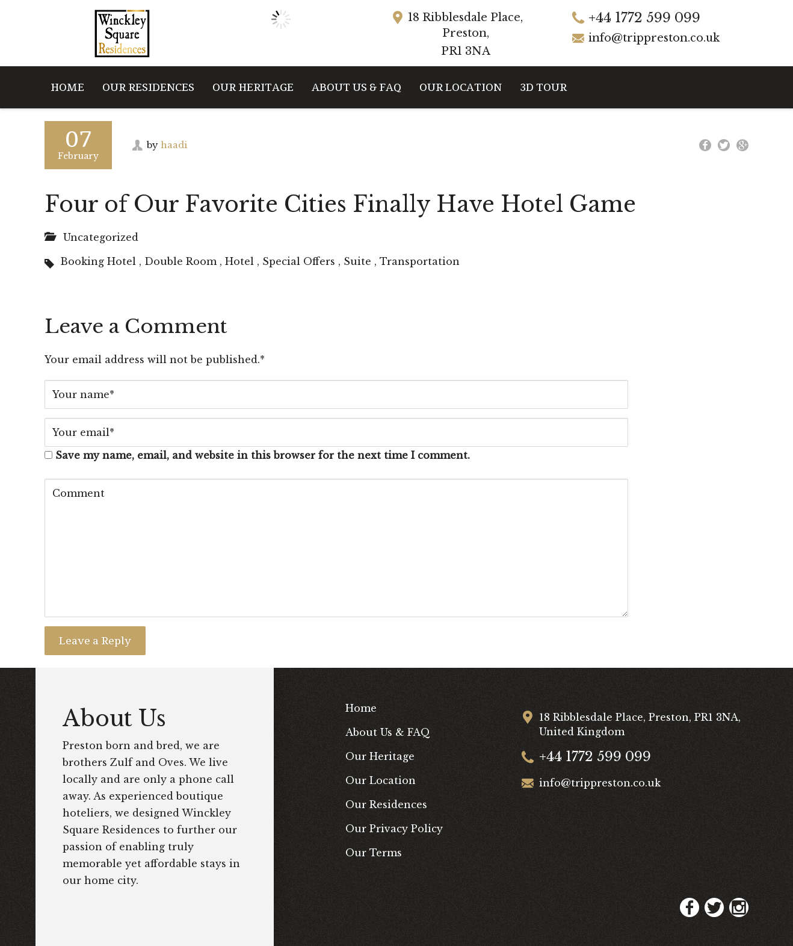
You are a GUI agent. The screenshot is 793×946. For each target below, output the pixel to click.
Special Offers (298, 261)
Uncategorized (100, 237)
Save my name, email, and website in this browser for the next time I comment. (262, 455)
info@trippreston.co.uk (654, 38)
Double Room (180, 261)
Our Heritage (253, 87)
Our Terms (373, 853)
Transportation (420, 261)
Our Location (460, 87)
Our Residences (148, 87)
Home (67, 87)
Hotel (239, 261)
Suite (357, 261)
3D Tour (543, 87)
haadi (174, 145)
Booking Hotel (98, 261)
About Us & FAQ (356, 87)
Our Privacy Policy (394, 829)
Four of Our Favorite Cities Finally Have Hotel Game (340, 204)
